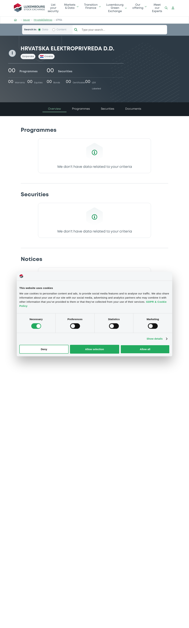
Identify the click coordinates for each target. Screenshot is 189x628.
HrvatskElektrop (43, 20)
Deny (44, 349)
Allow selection (94, 349)
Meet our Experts (157, 8)
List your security (53, 8)
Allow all (145, 349)
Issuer (26, 20)
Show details (155, 338)
